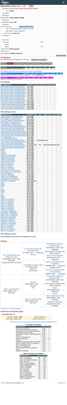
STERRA (3, 152)
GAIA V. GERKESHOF (6, 173)
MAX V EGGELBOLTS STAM (55, 296)
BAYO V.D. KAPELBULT (7, 226)
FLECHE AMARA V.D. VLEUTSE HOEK (11, 172)
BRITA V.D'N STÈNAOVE (17, 31)
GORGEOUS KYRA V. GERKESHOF (10, 179)
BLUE (2, 182)
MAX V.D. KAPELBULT (7, 166)
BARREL (3, 149)
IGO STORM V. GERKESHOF (8, 211)
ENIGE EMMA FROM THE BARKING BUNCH (12, 128)
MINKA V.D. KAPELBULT (7, 207)
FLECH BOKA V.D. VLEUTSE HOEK (10, 170)
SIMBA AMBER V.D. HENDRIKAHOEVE (11, 122)
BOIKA (3, 184)
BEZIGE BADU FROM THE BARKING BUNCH (13, 95)
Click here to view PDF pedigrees (11, 308)
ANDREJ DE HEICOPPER (7, 158)
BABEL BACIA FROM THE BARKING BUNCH (13, 86)
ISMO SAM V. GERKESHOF (8, 219)
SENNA (3, 151)
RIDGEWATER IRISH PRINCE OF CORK (22, 28)
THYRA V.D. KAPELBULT (7, 210)
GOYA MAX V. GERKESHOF (8, 181)
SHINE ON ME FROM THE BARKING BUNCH (13, 145)
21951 (11, 33)
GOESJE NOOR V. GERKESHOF (9, 178)
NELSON (33, 282)
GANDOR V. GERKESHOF (8, 175)
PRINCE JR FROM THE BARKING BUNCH (12, 143)
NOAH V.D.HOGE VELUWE (33, 299)
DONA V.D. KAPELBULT (7, 203)
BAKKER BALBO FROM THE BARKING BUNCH (13, 89)
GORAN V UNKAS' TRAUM (8, 161)
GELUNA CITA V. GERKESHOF (9, 176)
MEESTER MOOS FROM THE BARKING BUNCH (13, 132)
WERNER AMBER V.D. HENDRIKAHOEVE (12, 125)
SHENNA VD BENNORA (55, 302)
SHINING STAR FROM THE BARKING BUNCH (13, 146)
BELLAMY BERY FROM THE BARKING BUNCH (13, 92)
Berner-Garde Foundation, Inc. (15, 383)
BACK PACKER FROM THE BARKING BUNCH (13, 87)
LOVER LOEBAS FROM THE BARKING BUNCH (13, 142)
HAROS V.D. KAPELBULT (7, 164)
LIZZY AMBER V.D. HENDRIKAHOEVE (11, 119)
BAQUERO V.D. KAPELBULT (8, 223)
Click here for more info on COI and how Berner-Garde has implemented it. (33, 322)
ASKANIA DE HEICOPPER (8, 160)
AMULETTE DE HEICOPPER (8, 155)
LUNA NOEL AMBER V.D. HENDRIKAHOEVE (12, 120)
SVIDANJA (4, 154)
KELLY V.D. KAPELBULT (7, 205)
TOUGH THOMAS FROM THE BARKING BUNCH (13, 134)
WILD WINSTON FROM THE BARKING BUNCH (13, 135)
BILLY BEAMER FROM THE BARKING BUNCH (13, 97)
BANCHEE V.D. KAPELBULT (8, 222)
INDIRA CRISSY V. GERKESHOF (9, 214)
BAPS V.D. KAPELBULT (7, 163)
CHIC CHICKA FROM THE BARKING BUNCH (13, 107)
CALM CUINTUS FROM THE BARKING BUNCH (13, 101)
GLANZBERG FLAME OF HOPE (33, 265)
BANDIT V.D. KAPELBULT (8, 199)
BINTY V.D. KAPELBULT (7, 228)
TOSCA (3, 197)
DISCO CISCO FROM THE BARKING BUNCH (13, 140)
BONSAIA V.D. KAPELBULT (8, 229)
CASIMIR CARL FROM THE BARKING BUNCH (13, 106)
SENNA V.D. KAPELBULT (7, 167)
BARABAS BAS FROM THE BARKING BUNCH (13, 91)
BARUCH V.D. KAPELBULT (8, 225)
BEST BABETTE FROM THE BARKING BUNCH (13, 94)
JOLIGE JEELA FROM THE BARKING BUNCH (13, 131)
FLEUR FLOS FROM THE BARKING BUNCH (12, 129)
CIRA (2, 187)
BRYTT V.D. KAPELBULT (7, 231)
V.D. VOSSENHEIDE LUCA (8, 137)
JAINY (2, 193)
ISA (2, 188)
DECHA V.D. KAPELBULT (7, 202)
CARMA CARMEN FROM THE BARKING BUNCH (13, 104)
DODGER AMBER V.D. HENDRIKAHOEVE (12, 117)
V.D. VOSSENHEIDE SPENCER (9, 139)
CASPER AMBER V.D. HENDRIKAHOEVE (12, 116)
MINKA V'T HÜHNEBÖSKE (55, 256)
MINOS (3, 196)
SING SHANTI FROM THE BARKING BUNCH (12, 148)
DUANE (3, 191)
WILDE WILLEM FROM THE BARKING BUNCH (13, 100)
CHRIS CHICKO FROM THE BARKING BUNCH (13, 109)
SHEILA (54, 288)
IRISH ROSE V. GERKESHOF (8, 217)
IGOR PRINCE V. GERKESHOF (9, 213)
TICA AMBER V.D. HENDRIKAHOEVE (11, 123)
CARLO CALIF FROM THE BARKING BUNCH (13, 103)
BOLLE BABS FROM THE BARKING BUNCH (12, 98)
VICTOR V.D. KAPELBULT (8, 169)
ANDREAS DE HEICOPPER (8, 157)
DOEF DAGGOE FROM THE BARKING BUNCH (13, 126)
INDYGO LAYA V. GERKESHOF (9, 216)
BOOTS (3, 185)
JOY (2, 194)
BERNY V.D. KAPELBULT (7, 200)
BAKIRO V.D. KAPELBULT (8, 220)
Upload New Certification (39, 60)
